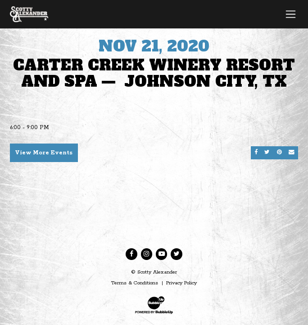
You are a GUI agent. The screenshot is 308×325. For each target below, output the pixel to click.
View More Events (43, 153)
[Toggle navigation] (291, 14)
